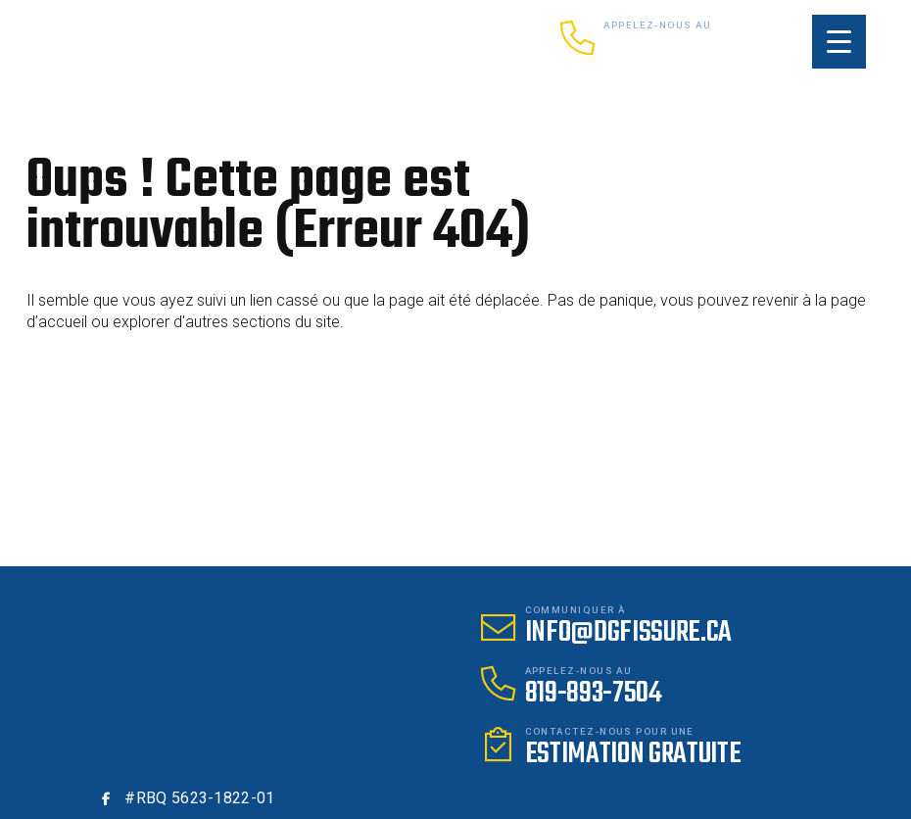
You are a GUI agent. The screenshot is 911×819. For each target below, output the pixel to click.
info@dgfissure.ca (629, 632)
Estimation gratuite (633, 754)
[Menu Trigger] (839, 42)
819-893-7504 (672, 48)
